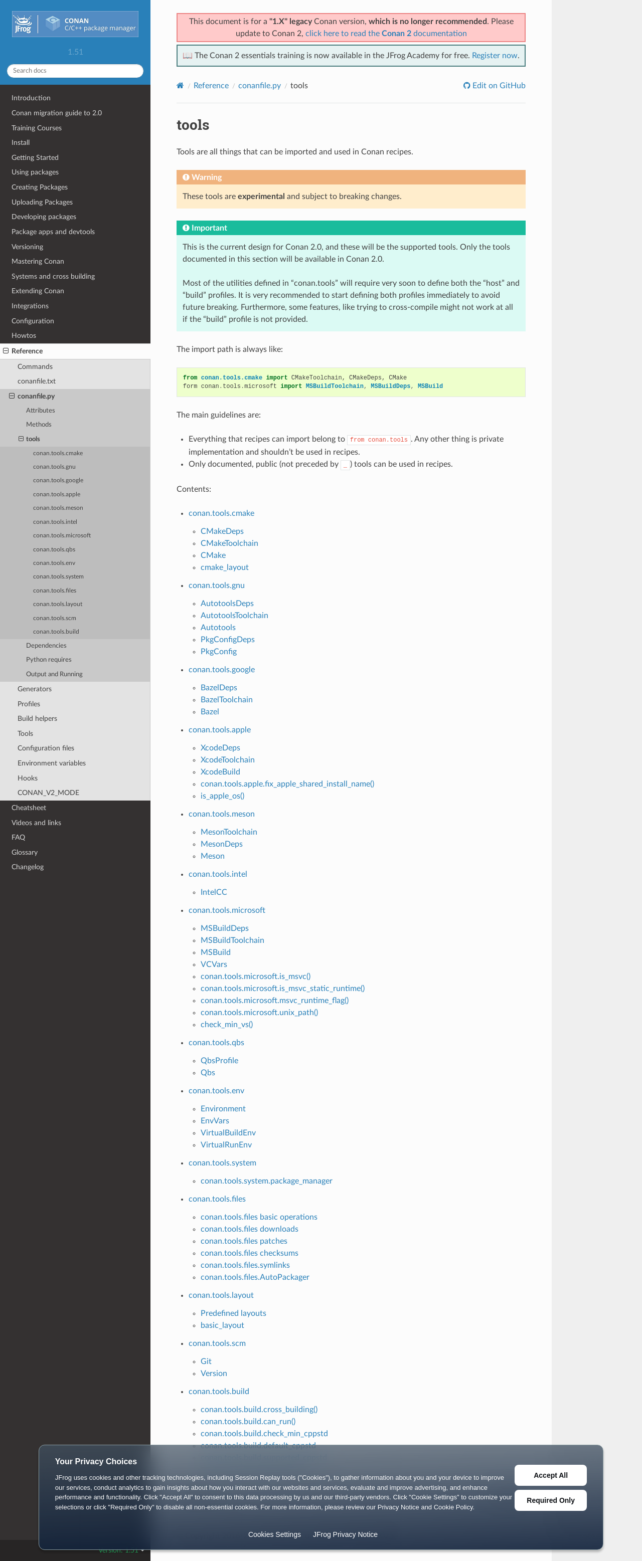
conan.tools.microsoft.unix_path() (259, 1013)
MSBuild (216, 952)
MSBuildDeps (225, 928)
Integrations (30, 306)
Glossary (25, 852)
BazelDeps (219, 688)
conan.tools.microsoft (62, 535)
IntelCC (214, 892)
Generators (35, 689)
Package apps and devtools (53, 232)
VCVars (214, 964)
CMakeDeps (222, 531)
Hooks (28, 778)
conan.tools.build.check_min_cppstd (264, 1434)
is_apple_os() (222, 796)
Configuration (33, 321)
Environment (223, 1109)
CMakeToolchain (229, 543)
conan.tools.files (54, 591)
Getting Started (35, 157)
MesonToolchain (229, 832)
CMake (213, 555)
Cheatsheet (29, 808)
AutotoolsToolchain (234, 616)
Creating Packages (40, 187)
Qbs (208, 1073)
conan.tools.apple (56, 494)
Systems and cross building (53, 276)
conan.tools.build (56, 632)
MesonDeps (222, 844)
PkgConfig (219, 652)
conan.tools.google (58, 480)
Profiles (29, 704)
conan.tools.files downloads (249, 1229)
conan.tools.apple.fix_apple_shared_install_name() (287, 784)
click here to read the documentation (386, 34)
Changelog (28, 867)
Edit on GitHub (498, 86)
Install (21, 142)
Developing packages (44, 217)
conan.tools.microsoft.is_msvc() (255, 976)
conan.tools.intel (55, 522)
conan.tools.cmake (58, 453)
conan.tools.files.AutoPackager (255, 1277)
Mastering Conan (38, 261)
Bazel (210, 712)
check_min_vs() (227, 1025)
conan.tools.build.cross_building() (259, 1410)
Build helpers (37, 718)
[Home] (180, 85)
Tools (25, 733)
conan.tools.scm (54, 618)
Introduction (31, 98)
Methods (39, 425)
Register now (495, 56)
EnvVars (215, 1121)
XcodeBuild (220, 772)
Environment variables (52, 763)
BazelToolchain (227, 700)
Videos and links (36, 823)
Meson (213, 856)
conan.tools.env (54, 563)
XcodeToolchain (228, 760)
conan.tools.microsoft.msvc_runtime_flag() (275, 1001)
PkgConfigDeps (228, 640)
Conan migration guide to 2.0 (57, 113)
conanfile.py (32, 396)
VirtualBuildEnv (228, 1133)
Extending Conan (38, 291)
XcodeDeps (220, 748)
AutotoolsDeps (227, 604)
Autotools (218, 628)
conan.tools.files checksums (249, 1253)
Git (206, 1361)
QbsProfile (219, 1061)
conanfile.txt (37, 381)
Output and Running (54, 674)
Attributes (40, 411)
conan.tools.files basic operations (259, 1217)
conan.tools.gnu (54, 467)
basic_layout (222, 1325)
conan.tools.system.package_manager (267, 1181)
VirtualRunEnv (226, 1145)
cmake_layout (225, 567)
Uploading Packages (42, 202)
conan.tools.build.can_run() (248, 1422)
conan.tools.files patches (244, 1241)
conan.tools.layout (57, 604)
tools (30, 439)
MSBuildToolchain (232, 940)
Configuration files (46, 748)
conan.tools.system (58, 576)
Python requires (49, 660)
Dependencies (46, 646)
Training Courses (37, 128)
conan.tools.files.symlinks (245, 1265)
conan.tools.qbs (54, 549)
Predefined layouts (233, 1313)
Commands (35, 366)
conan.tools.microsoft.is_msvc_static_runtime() (283, 989)
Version (214, 1374)
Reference (23, 351)
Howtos (24, 335)
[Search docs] (75, 71)
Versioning (27, 247)
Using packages (35, 172)
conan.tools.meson (58, 508)
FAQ (18, 837)
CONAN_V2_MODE (48, 793)
